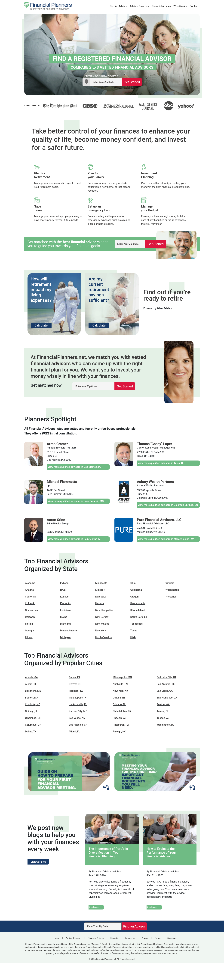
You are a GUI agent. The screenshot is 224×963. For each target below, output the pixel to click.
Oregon (134, 596)
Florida (29, 623)
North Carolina (103, 637)
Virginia (170, 583)
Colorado (30, 603)
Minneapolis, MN (122, 677)
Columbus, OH (33, 724)
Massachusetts (69, 630)
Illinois (29, 637)
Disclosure (172, 938)
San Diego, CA (165, 690)
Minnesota (101, 583)
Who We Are (180, 6)
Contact (194, 6)
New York (100, 630)
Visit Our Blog (38, 861)
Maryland (65, 623)
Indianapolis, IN (77, 697)
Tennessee (136, 623)
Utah (133, 637)
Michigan (65, 637)
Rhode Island (137, 610)
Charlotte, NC (32, 704)
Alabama (30, 583)
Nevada (99, 603)
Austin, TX (31, 684)
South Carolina (138, 616)
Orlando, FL (119, 704)
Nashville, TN (120, 684)
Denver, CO (75, 684)
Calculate (41, 325)
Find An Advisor (118, 6)
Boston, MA (31, 697)
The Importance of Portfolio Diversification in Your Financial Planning (108, 852)
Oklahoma (136, 589)
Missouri (100, 589)
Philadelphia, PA (122, 711)
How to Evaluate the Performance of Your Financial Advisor (161, 852)
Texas (133, 630)
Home (56, 938)
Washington (172, 589)
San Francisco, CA (167, 697)
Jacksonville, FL (78, 704)
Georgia (29, 630)
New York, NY (120, 690)
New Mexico (102, 623)
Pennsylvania (137, 603)
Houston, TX (76, 690)
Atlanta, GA (31, 677)
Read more (93, 907)
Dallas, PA (74, 677)
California (30, 596)
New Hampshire (104, 610)
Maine (63, 616)
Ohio (133, 583)
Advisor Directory (139, 6)
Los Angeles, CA (78, 724)
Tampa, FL (162, 711)
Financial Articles (161, 6)
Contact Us (130, 938)
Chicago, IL (31, 711)
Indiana (64, 583)
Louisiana (65, 610)
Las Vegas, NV (77, 717)
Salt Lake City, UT (166, 677)
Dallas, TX (30, 731)
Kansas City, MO (78, 711)
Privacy (144, 938)
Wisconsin (171, 596)
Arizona (29, 589)
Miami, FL (74, 731)
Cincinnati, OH (33, 717)
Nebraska (100, 596)
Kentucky (65, 603)
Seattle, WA (163, 704)
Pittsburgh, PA (121, 724)
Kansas (64, 596)
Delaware (30, 616)
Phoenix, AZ (119, 717)
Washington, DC (166, 724)
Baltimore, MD (33, 690)
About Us (114, 938)
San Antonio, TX (166, 684)
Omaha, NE (119, 697)
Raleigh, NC (119, 731)
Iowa (63, 589)
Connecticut (32, 610)
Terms (157, 938)
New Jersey (101, 616)
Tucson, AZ (163, 717)
